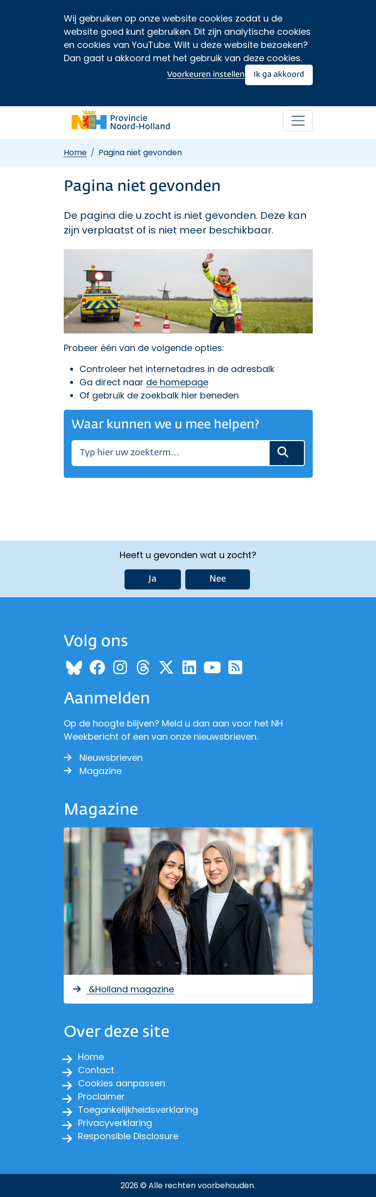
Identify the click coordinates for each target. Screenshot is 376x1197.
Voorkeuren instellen (206, 74)
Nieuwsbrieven (103, 757)
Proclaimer (101, 1096)
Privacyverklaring (115, 1123)
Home (75, 152)
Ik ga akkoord (278, 74)
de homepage (177, 382)
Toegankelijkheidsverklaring (138, 1109)
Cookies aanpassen (121, 1083)
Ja (153, 579)
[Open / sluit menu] (298, 121)
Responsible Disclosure (128, 1136)
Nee (217, 579)
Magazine (93, 771)
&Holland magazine (123, 989)
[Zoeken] (170, 453)
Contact (96, 1070)
